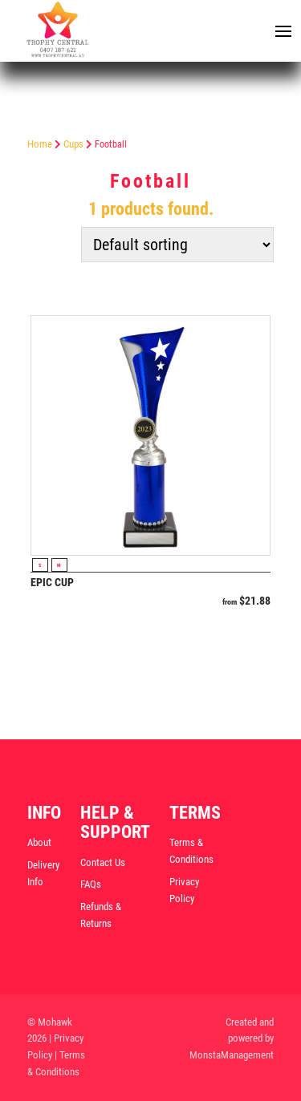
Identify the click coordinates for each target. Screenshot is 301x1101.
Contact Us (102, 862)
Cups (73, 144)
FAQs (90, 884)
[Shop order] (177, 244)
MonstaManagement (231, 1055)
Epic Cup (52, 582)
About (39, 842)
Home (39, 144)
